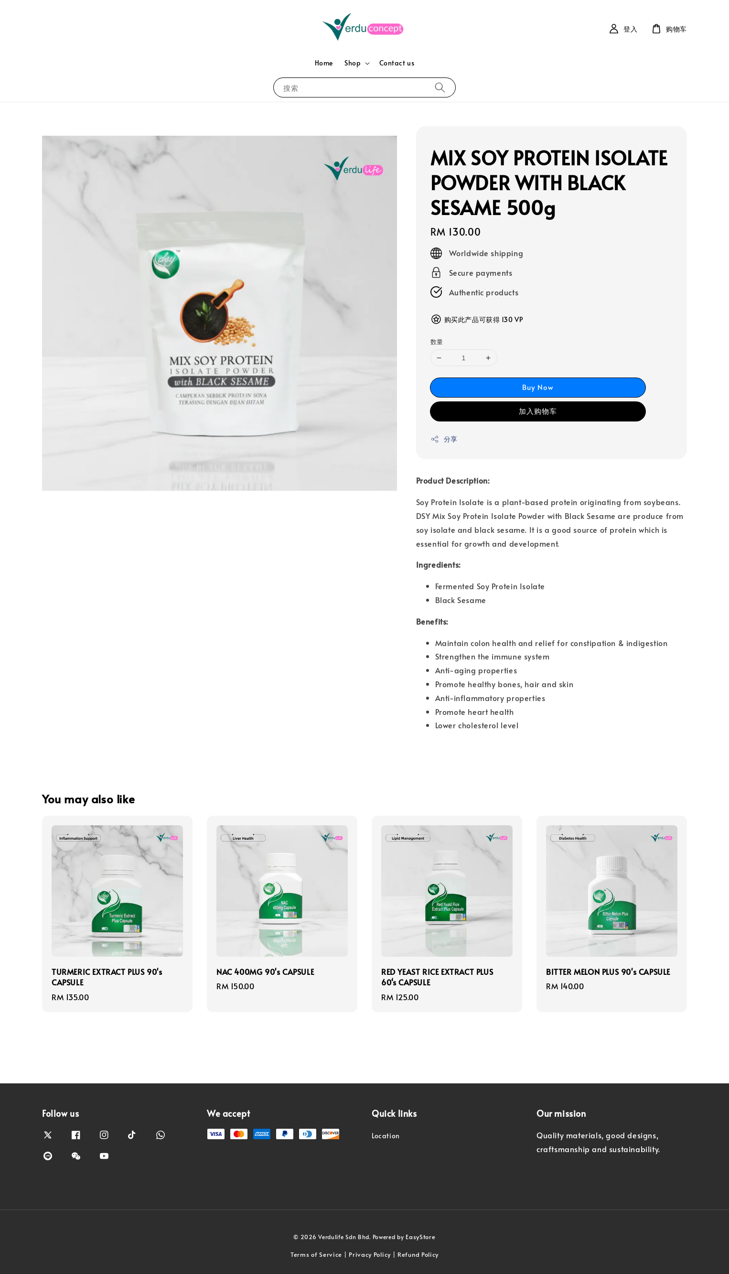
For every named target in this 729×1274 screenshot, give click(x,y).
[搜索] (440, 87)
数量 (436, 341)
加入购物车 (538, 411)
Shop (352, 63)
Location (386, 1136)
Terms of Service (316, 1254)
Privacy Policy (370, 1254)
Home (324, 62)
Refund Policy (418, 1254)
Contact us (396, 62)
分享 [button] (444, 438)
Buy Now (538, 387)
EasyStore (420, 1236)
